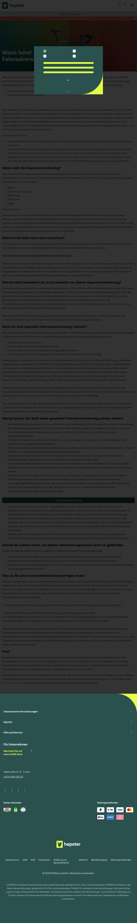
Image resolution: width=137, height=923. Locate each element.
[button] (68, 80)
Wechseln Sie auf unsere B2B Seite (18, 752)
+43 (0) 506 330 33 (13, 776)
